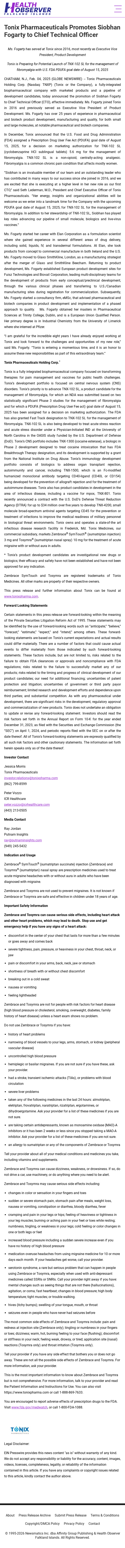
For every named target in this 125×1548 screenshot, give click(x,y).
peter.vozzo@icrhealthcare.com (27, 805)
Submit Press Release (70, 1515)
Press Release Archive (35, 1515)
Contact (94, 1524)
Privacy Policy (74, 1524)
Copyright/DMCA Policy (42, 1524)
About (10, 1515)
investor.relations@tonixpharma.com (31, 778)
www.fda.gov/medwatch (29, 1407)
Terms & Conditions (105, 1515)
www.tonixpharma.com (21, 596)
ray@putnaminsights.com (23, 840)
